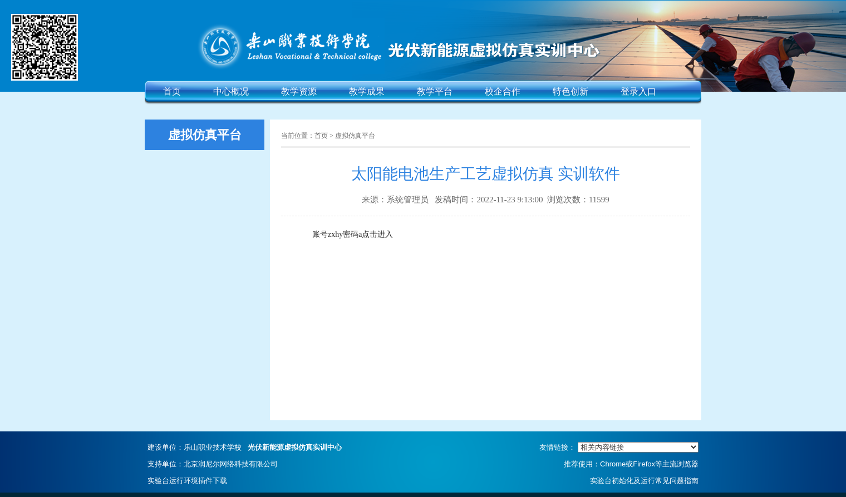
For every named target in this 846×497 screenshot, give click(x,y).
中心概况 (231, 91)
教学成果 (367, 91)
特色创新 (570, 91)
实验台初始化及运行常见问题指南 (644, 480)
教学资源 (299, 91)
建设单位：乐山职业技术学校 (244, 447)
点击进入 (377, 234)
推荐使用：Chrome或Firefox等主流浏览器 (631, 464)
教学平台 (434, 91)
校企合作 (502, 91)
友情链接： (619, 447)
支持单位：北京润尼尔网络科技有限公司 (212, 464)
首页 (172, 91)
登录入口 (638, 91)
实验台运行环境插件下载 (187, 480)
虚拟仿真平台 (355, 136)
